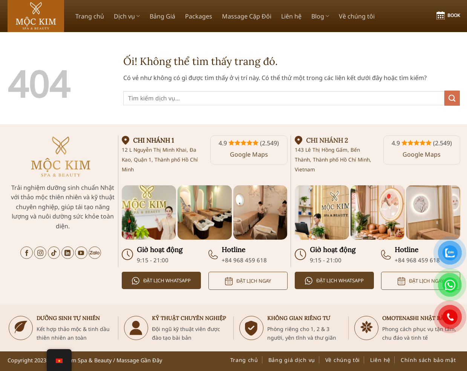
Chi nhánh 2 (327, 140)
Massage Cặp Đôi (246, 16)
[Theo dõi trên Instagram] (40, 252)
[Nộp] (451, 98)
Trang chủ (89, 16)
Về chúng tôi (357, 16)
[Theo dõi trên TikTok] (54, 252)
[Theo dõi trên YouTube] (81, 252)
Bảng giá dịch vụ (291, 359)
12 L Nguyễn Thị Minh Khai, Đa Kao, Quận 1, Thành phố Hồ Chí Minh (160, 159)
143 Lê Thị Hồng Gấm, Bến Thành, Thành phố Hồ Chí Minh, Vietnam (333, 159)
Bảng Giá (162, 16)
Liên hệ (291, 16)
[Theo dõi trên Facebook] (26, 252)
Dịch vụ (127, 16)
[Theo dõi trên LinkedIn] (67, 252)
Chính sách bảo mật (428, 359)
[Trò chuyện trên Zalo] (95, 252)
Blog (320, 16)
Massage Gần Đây (139, 360)
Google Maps (249, 154)
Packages (198, 16)
